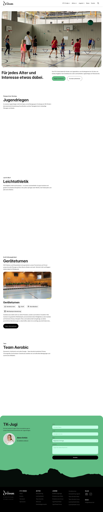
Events (93, 3)
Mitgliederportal (89, 502)
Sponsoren (23, 501)
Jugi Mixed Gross (57, 504)
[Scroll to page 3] (52, 65)
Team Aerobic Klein (74, 496)
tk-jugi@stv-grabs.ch (22, 440)
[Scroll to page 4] (54, 65)
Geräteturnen (72, 491)
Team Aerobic (39, 499)
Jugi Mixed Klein (56, 501)
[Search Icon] (98, 3)
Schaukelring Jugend (74, 493)
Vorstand (22, 499)
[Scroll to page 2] (51, 65)
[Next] (98, 39)
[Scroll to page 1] (49, 65)
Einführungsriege (57, 493)
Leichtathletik (40, 496)
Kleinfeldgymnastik (41, 504)
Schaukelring (39, 493)
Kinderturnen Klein (57, 496)
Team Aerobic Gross (74, 499)
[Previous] (4, 39)
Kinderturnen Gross (57, 499)
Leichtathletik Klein (74, 502)
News (87, 3)
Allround (38, 501)
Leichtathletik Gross (74, 504)
